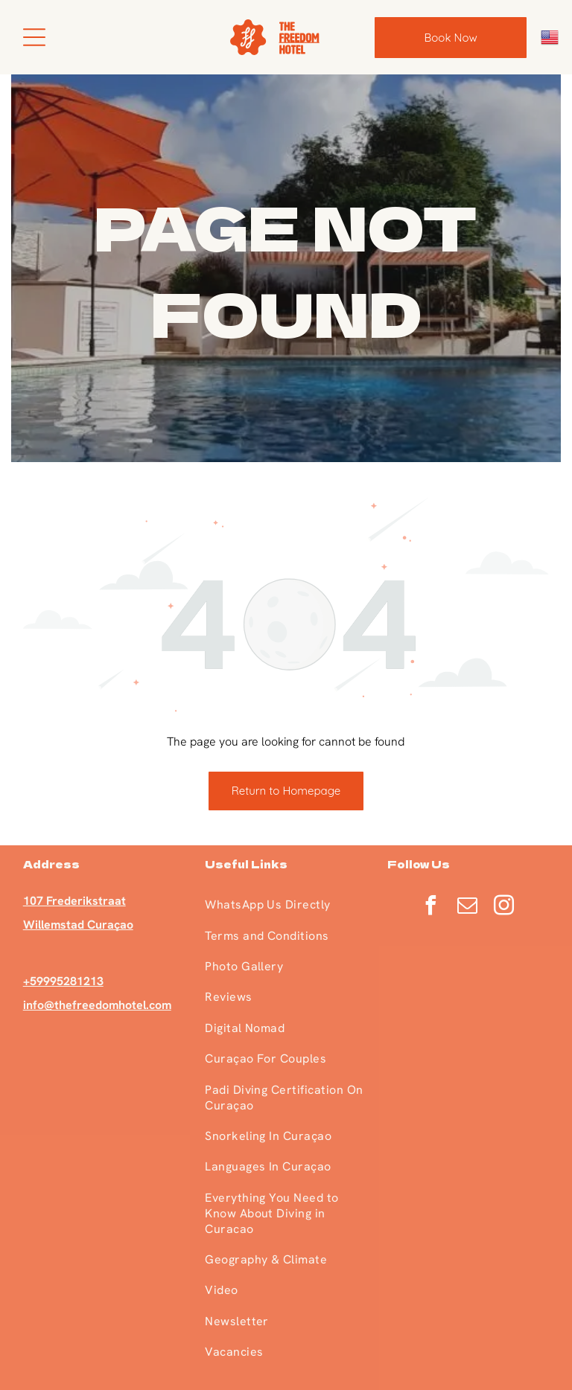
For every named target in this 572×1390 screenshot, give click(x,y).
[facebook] (431, 907)
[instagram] (504, 907)
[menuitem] (285, 904)
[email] (467, 907)
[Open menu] (34, 37)
